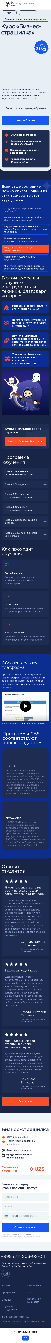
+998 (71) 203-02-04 (23, 1257)
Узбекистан (28, 4)
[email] (25, 1207)
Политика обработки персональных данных (23, 1321)
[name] (25, 1197)
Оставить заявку (25, 1227)
